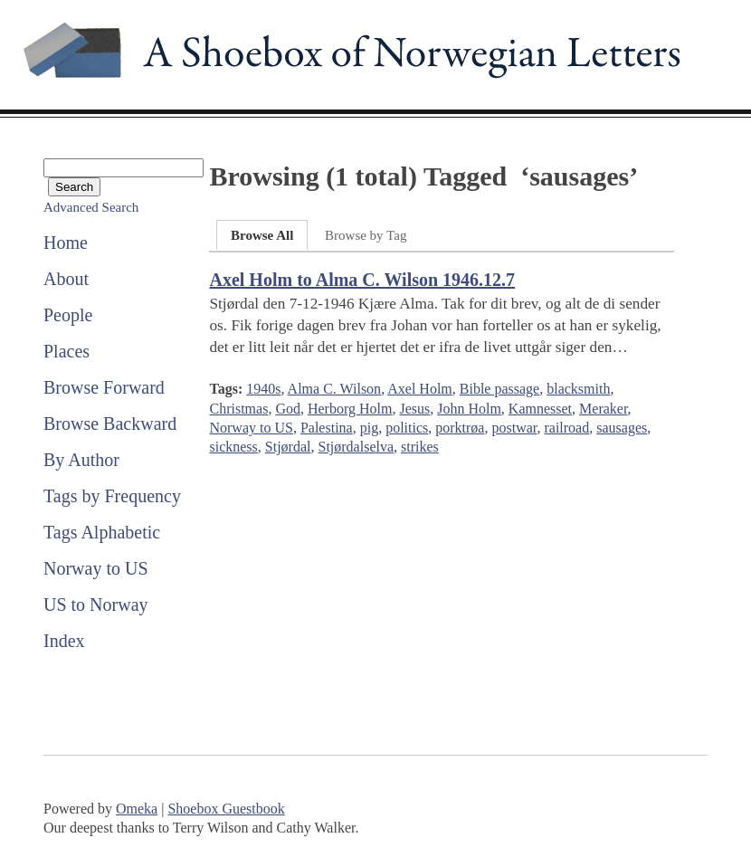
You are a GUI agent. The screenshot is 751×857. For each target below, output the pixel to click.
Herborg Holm (350, 408)
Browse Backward (109, 423)
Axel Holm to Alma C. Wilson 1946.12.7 (362, 280)
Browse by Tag (365, 235)
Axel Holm (419, 388)
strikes (420, 446)
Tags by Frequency (112, 496)
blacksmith (578, 388)
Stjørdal (288, 446)
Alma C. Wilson (335, 388)
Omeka (136, 808)
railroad (566, 427)
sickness (233, 446)
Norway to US (95, 568)
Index (64, 641)
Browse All (262, 235)
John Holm (469, 408)
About (66, 279)
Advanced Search (90, 207)
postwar (514, 427)
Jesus (414, 408)
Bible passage (499, 388)
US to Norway (95, 604)
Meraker (603, 408)
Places (66, 351)
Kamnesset (540, 408)
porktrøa (459, 427)
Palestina (326, 427)
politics (406, 427)
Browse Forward (104, 387)
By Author (81, 460)
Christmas (238, 408)
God (287, 408)
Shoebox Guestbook (225, 808)
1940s (263, 388)
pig (369, 427)
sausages (621, 427)
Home (65, 242)
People (67, 315)
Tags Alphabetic (101, 532)
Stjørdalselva (356, 446)
